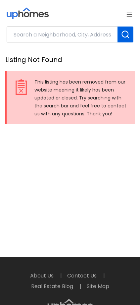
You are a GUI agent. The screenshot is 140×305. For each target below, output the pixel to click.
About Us (42, 275)
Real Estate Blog (52, 286)
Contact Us (82, 275)
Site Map (98, 286)
